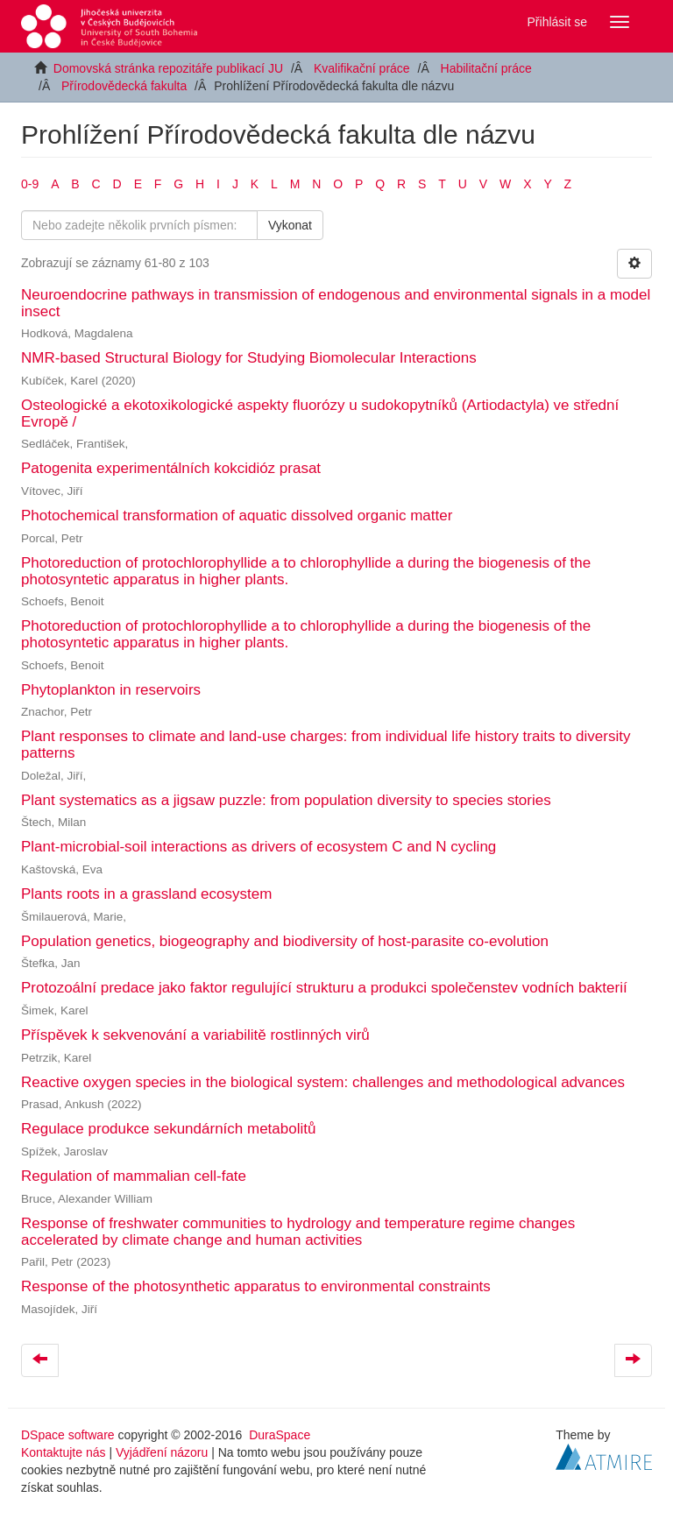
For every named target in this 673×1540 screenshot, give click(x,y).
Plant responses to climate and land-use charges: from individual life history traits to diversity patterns (325, 744)
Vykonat (290, 225)
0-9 (30, 184)
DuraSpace (279, 1435)
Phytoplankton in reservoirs (111, 690)
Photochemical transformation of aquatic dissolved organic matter (236, 515)
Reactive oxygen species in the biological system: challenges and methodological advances (323, 1082)
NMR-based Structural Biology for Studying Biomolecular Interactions (249, 358)
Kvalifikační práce (362, 68)
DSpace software (68, 1435)
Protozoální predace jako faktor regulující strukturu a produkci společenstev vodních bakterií (324, 987)
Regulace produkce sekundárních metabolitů (168, 1128)
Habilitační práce (486, 68)
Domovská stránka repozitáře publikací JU (168, 68)
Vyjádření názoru (162, 1452)
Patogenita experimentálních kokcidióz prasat (171, 468)
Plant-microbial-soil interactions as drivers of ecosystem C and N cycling (258, 846)
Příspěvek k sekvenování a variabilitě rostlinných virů (195, 1035)
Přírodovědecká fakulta (124, 86)
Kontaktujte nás (63, 1452)
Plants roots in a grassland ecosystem (146, 894)
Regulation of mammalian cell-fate (133, 1176)
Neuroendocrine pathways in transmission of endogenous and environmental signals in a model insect (335, 303)
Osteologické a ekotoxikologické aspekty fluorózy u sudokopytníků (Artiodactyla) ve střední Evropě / (320, 413)
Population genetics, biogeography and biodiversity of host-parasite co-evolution (285, 941)
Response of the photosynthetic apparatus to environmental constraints (256, 1286)
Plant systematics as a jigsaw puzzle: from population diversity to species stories (286, 800)
